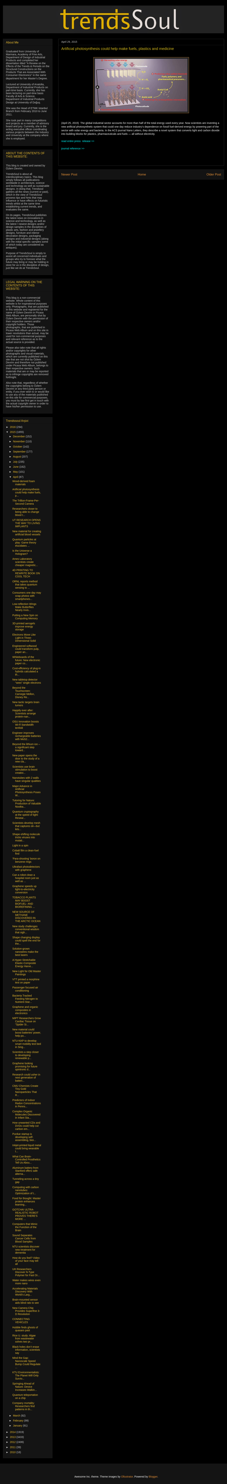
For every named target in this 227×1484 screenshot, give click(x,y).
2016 (13, 427)
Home (142, 174)
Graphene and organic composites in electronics (25, 1010)
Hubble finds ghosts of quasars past (25, 1329)
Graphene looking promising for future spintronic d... (24, 1066)
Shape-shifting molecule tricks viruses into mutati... (26, 837)
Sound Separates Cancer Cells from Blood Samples (24, 1238)
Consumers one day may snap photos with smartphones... (26, 595)
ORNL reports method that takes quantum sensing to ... (24, 584)
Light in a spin (20, 845)
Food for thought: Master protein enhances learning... (26, 1201)
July (15, 461)
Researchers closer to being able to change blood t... (25, 511)
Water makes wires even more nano (26, 1282)
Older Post (214, 174)
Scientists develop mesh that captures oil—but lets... (26, 826)
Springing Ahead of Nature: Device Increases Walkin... (24, 1386)
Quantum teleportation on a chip (25, 1396)
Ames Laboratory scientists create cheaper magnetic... (25, 562)
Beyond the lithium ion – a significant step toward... (26, 747)
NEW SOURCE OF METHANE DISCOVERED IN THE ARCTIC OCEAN (26, 916)
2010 (13, 1452)
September (19, 451)
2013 (13, 1437)
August (17, 456)
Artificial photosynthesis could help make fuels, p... (26, 492)
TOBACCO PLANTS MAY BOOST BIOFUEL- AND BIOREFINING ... (24, 902)
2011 (13, 1447)
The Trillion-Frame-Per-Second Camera (25, 502)
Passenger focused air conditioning (25, 989)
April (16, 476)
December (19, 436)
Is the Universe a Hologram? (22, 552)
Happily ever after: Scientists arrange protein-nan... (24, 713)
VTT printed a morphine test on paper (25, 981)
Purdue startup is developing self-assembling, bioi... (24, 1137)
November (19, 441)
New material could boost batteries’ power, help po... (26, 1032)
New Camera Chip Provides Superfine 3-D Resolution (26, 1311)
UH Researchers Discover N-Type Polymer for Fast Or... (26, 1272)
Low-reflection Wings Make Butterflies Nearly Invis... (24, 607)
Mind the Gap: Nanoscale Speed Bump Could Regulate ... (26, 1362)
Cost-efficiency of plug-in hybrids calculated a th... (26, 671)
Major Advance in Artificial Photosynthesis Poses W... (26, 791)
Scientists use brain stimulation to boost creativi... (24, 769)
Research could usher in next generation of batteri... (26, 1077)
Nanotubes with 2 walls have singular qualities (26, 779)
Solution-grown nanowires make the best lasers (25, 951)
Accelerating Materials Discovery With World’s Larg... (25, 1291)
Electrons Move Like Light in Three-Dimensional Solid (24, 637)
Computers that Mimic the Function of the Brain (24, 1227)
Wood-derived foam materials (23, 483)
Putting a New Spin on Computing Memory (25, 617)
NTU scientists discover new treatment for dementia (25, 1249)
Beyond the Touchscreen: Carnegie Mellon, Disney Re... (23, 692)
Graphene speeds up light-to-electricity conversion (24, 889)
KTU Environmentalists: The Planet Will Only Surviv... (25, 1375)
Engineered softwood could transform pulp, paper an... (25, 649)
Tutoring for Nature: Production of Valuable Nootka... (26, 803)
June (16, 466)
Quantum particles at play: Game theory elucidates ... (24, 542)
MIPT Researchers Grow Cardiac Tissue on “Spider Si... (26, 1021)
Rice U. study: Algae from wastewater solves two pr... (24, 1338)
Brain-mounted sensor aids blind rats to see (25, 1301)
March (17, 1415)
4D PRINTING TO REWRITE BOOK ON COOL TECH (26, 573)
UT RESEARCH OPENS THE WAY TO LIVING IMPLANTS (26, 523)
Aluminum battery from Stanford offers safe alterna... (25, 1171)
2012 (13, 1442)
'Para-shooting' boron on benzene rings (26, 860)
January (18, 1425)
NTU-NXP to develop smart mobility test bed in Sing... (26, 1044)
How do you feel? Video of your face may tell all (26, 1261)
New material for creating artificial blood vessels (26, 533)
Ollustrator (127, 1476)
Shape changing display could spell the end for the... (26, 940)
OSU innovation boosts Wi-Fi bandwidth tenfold (25, 724)
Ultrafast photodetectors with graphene (26, 868)
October (18, 446)
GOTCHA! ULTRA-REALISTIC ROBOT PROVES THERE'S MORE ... (25, 1214)
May (15, 471)
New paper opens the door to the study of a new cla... (25, 758)
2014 (13, 1432)
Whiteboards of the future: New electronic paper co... (26, 660)
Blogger (153, 1476)
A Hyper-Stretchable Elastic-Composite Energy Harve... (24, 963)
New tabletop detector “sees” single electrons (26, 681)
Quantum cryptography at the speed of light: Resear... (25, 814)
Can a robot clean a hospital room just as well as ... (25, 878)
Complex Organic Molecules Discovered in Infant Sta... (26, 1114)
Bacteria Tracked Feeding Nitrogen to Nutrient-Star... (25, 998)
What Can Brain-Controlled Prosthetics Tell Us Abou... (26, 1159)
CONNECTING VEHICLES (21, 1321)
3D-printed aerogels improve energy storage (23, 626)
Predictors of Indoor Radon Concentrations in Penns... (26, 1103)
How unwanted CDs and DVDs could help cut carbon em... (26, 1125)
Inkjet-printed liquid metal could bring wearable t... (26, 1148)
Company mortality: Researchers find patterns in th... (23, 1406)
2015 (13, 431)
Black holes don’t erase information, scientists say (26, 1350)
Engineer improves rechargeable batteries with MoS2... (26, 736)
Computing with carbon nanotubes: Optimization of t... (25, 1190)
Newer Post (69, 174)
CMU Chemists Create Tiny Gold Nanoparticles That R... (25, 1090)
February (18, 1420)
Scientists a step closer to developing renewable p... (25, 1055)
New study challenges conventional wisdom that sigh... (25, 929)
